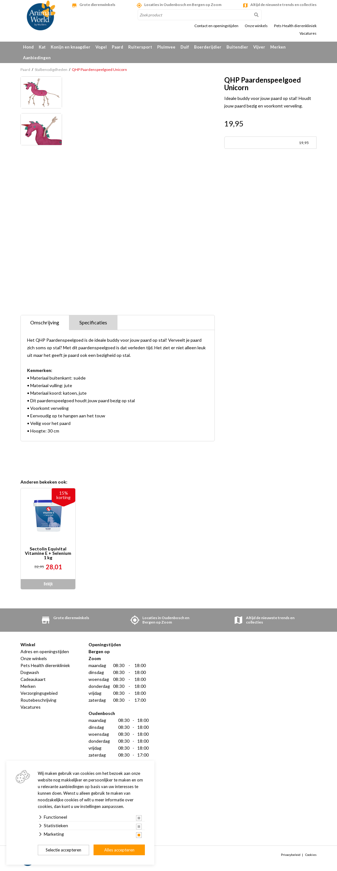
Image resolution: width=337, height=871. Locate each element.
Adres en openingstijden (44, 651)
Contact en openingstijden (216, 26)
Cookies (311, 854)
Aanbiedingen (37, 57)
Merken (278, 46)
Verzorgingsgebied (39, 693)
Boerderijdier (207, 46)
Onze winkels (256, 26)
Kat (42, 46)
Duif (184, 46)
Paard (117, 46)
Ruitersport (140, 46)
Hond (28, 46)
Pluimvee (166, 46)
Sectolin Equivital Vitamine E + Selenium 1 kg (48, 553)
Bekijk (48, 584)
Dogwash (29, 672)
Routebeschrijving (38, 700)
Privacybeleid (290, 854)
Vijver (259, 46)
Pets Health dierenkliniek (295, 26)
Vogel (101, 46)
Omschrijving (44, 322)
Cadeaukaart (33, 679)
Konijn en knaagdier (70, 46)
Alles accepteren (119, 849)
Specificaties (93, 322)
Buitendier (237, 46)
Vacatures (308, 33)
